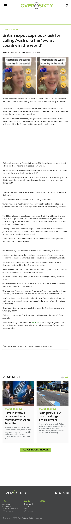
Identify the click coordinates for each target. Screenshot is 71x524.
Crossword (29, 503)
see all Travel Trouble (35, 472)
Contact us (7, 505)
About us (7, 503)
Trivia (27, 508)
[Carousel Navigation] (64, 399)
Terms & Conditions (11, 508)
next (66, 399)
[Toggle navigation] (6, 6)
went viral (40, 344)
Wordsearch (30, 510)
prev (61, 399)
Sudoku (28, 505)
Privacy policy (9, 510)
